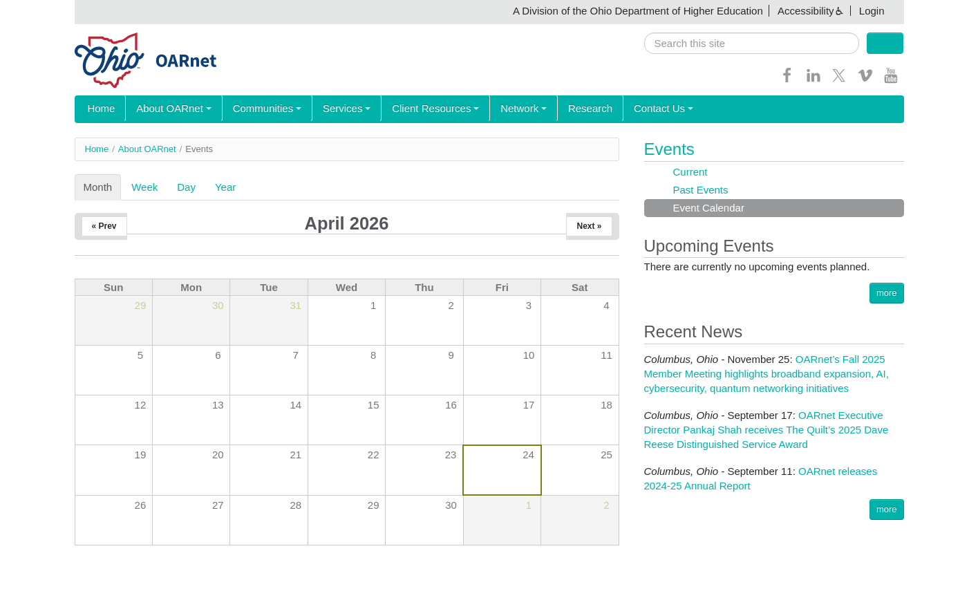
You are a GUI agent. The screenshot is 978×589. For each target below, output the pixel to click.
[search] (751, 43)
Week (144, 187)
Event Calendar (708, 208)
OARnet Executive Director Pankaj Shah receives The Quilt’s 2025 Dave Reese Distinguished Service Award (766, 429)
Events (669, 149)
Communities (257, 109)
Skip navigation (38, 11)
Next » (588, 226)
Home (99, 109)
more (886, 293)
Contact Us (634, 109)
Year (225, 187)
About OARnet (168, 109)
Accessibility (806, 11)
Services (333, 109)
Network (502, 109)
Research (565, 109)
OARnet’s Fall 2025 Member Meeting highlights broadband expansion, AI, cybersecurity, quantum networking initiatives (766, 373)
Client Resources (417, 109)
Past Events (700, 190)
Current (690, 172)
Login (872, 11)
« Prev (104, 226)
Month (103, 187)
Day (186, 187)
